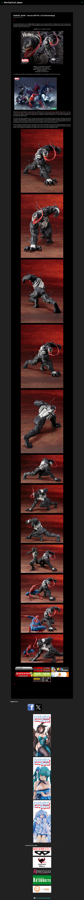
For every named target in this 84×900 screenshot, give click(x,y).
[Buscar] (82, 2)
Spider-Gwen (24, 113)
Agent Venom (16, 113)
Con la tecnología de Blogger (42, 898)
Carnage (68, 112)
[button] (14, 20)
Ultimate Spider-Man (60, 112)
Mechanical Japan (13, 2)
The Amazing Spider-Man (48, 112)
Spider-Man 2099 (32, 113)
